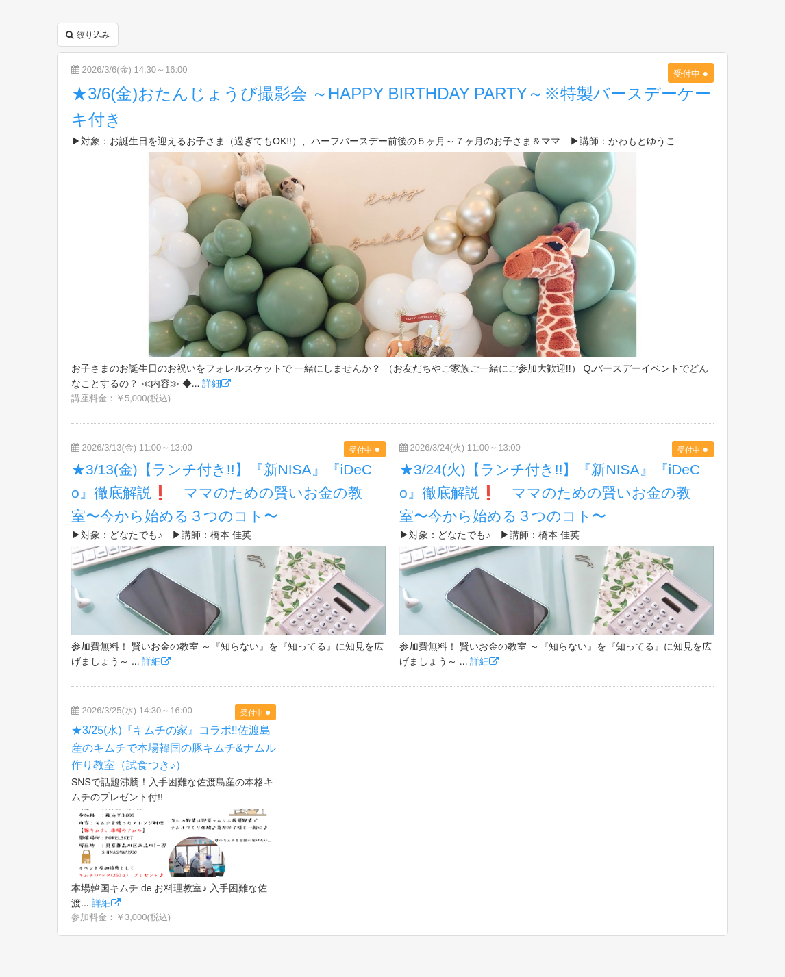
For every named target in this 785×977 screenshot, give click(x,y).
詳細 (216, 383)
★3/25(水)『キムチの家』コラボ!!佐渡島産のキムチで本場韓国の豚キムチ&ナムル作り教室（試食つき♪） (173, 747)
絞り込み (88, 35)
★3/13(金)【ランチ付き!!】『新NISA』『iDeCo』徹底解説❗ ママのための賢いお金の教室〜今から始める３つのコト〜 (221, 492)
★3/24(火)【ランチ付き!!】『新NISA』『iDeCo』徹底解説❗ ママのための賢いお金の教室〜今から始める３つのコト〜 (549, 492)
